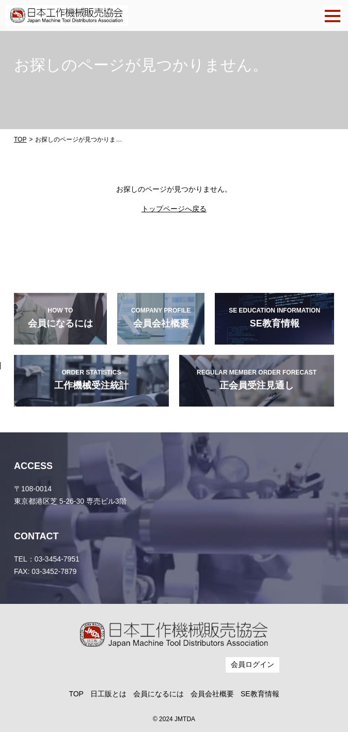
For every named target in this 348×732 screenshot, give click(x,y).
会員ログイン (252, 664)
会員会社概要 (212, 694)
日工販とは (108, 694)
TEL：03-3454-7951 (47, 559)
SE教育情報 (260, 694)
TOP (20, 139)
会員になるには (158, 694)
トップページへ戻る (174, 209)
